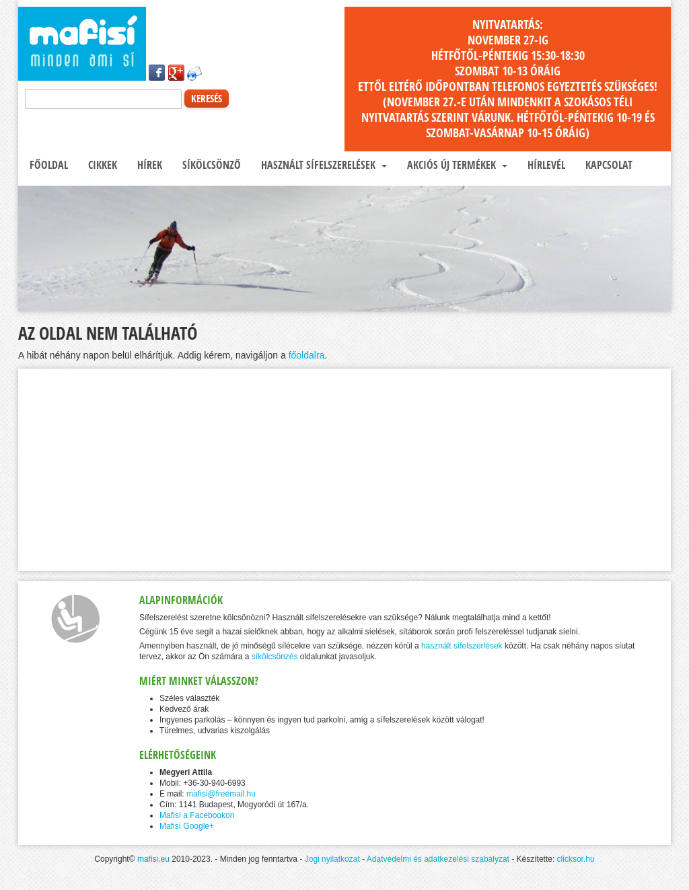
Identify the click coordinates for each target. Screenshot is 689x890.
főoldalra (307, 355)
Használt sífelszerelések (322, 165)
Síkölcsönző (210, 165)
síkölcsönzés (275, 656)
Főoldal (47, 165)
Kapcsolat (607, 165)
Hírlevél (545, 165)
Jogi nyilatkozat (332, 859)
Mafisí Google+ (186, 826)
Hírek (148, 165)
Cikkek (101, 165)
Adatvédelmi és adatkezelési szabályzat (438, 859)
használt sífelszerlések (462, 646)
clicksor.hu (576, 859)
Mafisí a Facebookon (196, 815)
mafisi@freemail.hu (221, 794)
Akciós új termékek (455, 165)
